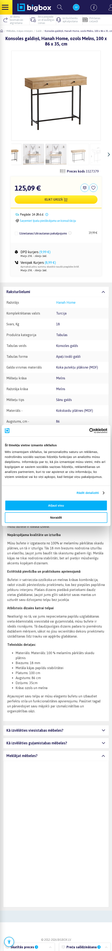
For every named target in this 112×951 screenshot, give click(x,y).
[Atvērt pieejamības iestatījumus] (9, 942)
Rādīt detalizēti (88, 493)
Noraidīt (56, 517)
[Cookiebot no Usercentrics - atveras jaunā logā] (89, 430)
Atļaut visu (56, 505)
